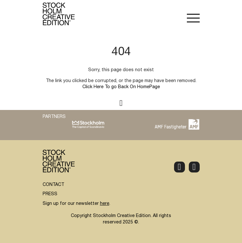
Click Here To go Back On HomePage (121, 87)
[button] (193, 19)
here (104, 204)
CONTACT (53, 185)
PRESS (50, 194)
